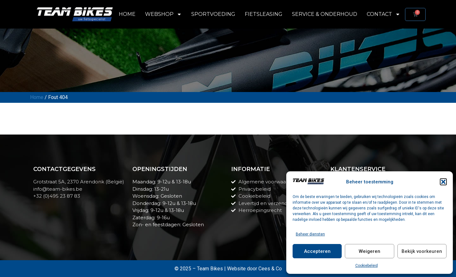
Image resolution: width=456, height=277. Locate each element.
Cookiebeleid (366, 265)
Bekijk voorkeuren (422, 251)
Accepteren (317, 251)
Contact (383, 14)
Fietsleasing (263, 14)
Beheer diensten (310, 234)
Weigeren (369, 251)
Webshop (163, 14)
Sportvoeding (213, 14)
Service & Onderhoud (324, 14)
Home (127, 14)
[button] (443, 182)
